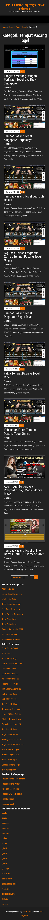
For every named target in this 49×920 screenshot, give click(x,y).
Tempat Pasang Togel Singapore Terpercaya (18, 138)
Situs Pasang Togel (10, 658)
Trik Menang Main (9, 770)
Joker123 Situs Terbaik (11, 714)
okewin (5, 899)
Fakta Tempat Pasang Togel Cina (22, 375)
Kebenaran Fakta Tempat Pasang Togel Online (20, 432)
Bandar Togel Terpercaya (12, 594)
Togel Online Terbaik (10, 734)
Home (4, 27)
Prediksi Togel (8, 799)
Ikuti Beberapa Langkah (11, 689)
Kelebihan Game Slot (10, 679)
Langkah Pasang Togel (11, 765)
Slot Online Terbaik (9, 634)
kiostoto (5, 813)
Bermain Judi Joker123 (11, 724)
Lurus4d (5, 904)
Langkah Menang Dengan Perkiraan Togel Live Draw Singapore (20, 79)
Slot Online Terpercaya (11, 609)
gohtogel (5, 868)
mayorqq (5, 843)
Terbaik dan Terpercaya (11, 709)
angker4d (5, 818)
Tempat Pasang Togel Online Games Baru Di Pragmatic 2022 (24, 552)
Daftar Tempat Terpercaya (12, 663)
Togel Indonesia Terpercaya (13, 744)
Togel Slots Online (9, 619)
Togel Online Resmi (9, 624)
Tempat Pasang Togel (18, 27)
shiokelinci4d (7, 879)
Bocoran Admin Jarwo (11, 639)
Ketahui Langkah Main (10, 754)
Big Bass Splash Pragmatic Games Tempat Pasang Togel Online (22, 256)
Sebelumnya (17, 577)
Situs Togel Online (9, 599)
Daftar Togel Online (9, 694)
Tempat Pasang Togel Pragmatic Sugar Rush (18, 315)
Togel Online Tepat (9, 759)
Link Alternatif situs (9, 699)
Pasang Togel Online (10, 684)
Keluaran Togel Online (10, 789)
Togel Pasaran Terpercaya (12, 614)
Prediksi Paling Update (11, 784)
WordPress (27, 911)
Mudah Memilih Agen (10, 749)
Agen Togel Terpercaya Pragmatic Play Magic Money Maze (23, 490)
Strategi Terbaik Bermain (12, 719)
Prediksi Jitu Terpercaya (12, 794)
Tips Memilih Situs (9, 704)
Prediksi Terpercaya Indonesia (14, 779)
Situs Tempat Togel (10, 648)
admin (8, 88)
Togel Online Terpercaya (12, 604)
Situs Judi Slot (8, 653)
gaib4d (4, 838)
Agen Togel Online (9, 589)
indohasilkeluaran (8, 894)
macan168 (6, 873)
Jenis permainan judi (10, 673)
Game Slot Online (9, 668)
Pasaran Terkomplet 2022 (12, 629)
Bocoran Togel (8, 804)
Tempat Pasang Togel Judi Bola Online (24, 198)
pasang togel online (10, 884)
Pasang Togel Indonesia (11, 739)
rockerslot (6, 889)
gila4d (4, 848)
